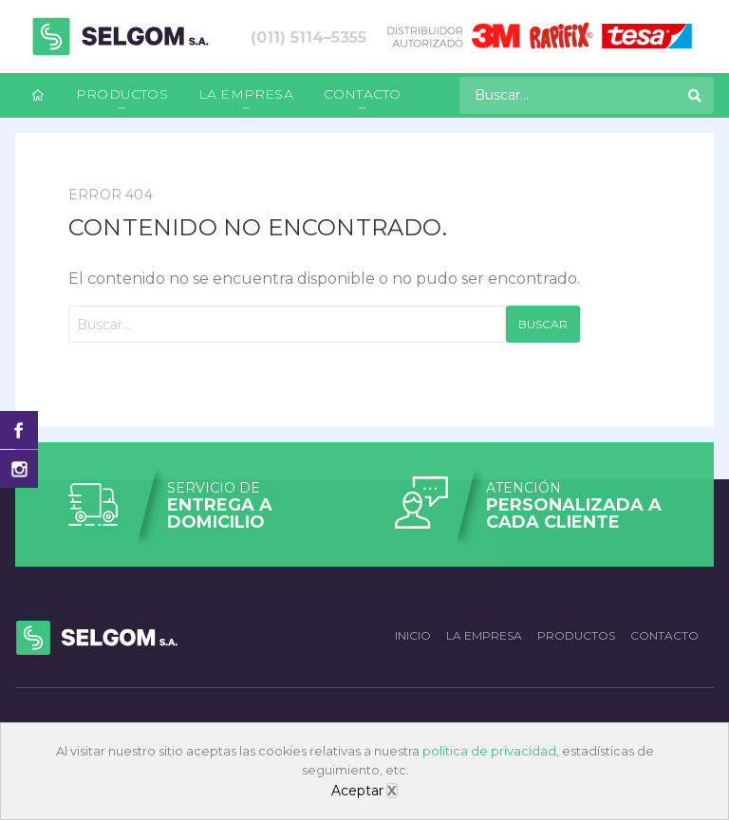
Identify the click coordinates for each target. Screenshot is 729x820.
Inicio (413, 635)
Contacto (363, 93)
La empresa (245, 93)
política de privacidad (489, 751)
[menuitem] (38, 95)
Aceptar (357, 790)
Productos (122, 93)
